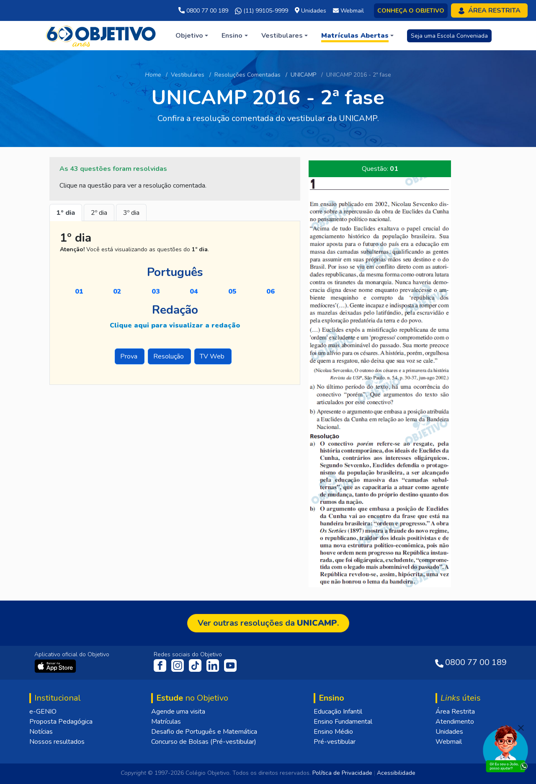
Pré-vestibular (335, 741)
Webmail (449, 741)
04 (194, 291)
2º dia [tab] (99, 212)
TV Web (213, 356)
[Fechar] (521, 728)
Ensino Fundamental (343, 721)
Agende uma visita (178, 711)
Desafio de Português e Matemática (204, 731)
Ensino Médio (333, 731)
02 (117, 291)
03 (156, 291)
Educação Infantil (338, 711)
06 (270, 291)
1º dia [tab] (66, 212)
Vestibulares (187, 75)
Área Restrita (455, 711)
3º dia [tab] (131, 212)
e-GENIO (43, 711)
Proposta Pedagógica (61, 721)
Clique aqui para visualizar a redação (175, 325)
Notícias (41, 731)
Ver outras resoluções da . (268, 623)
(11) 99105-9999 (261, 11)
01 (79, 291)
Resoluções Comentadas (247, 75)
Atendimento (455, 721)
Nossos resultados (57, 741)
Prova (129, 356)
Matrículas (166, 721)
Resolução (169, 356)
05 (232, 291)
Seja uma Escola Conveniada (449, 36)
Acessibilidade (396, 773)
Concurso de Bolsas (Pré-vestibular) (203, 741)
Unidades (449, 731)
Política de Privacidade (342, 773)
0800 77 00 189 (203, 11)
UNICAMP (303, 75)
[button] (192, 35)
